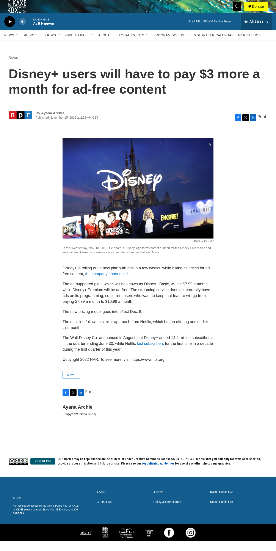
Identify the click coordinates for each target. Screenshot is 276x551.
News (9, 45)
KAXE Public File (221, 502)
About (104, 45)
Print (261, 126)
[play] (9, 31)
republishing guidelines (158, 473)
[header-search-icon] (239, 11)
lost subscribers (151, 353)
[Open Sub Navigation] (17, 45)
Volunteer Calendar (214, 45)
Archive (158, 502)
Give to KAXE (77, 45)
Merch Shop (249, 45)
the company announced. (107, 283)
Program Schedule (172, 45)
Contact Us (104, 511)
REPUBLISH (43, 471)
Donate (260, 11)
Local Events (131, 45)
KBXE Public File (221, 511)
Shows (50, 45)
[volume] (22, 31)
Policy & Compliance (167, 511)
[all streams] (256, 31)
